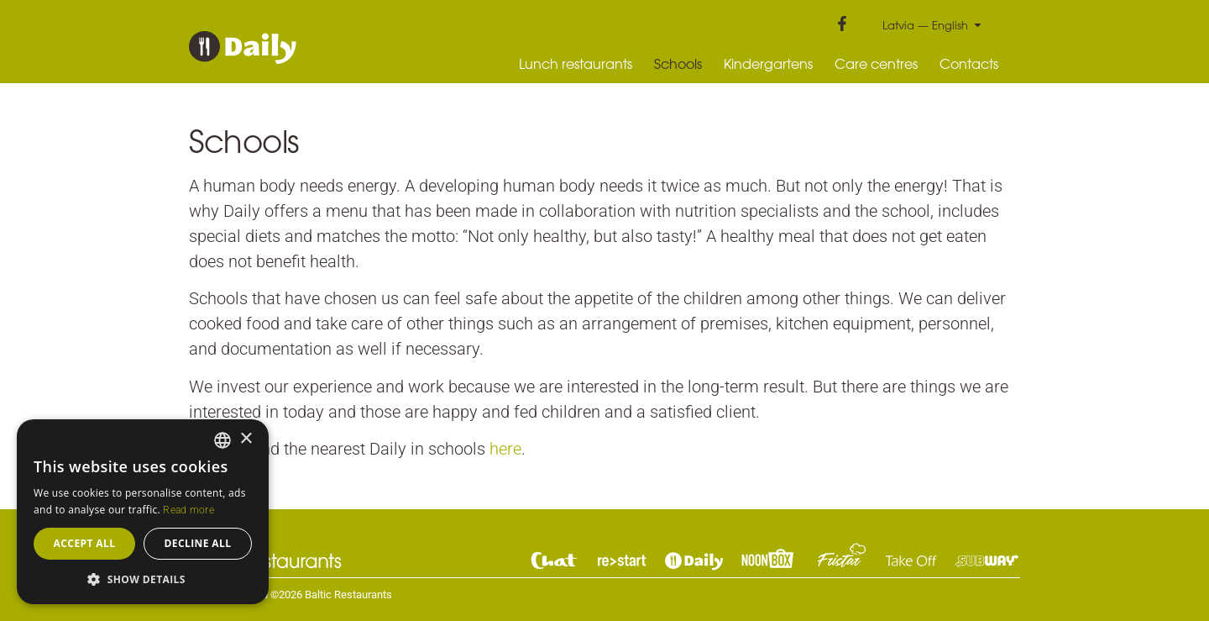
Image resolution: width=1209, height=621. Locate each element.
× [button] (245, 439)
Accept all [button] (85, 543)
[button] (143, 579)
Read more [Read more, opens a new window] (188, 510)
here (505, 449)
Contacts (968, 63)
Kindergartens (768, 63)
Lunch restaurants (575, 63)
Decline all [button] (198, 543)
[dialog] (143, 511)
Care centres (876, 63)
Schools (678, 63)
